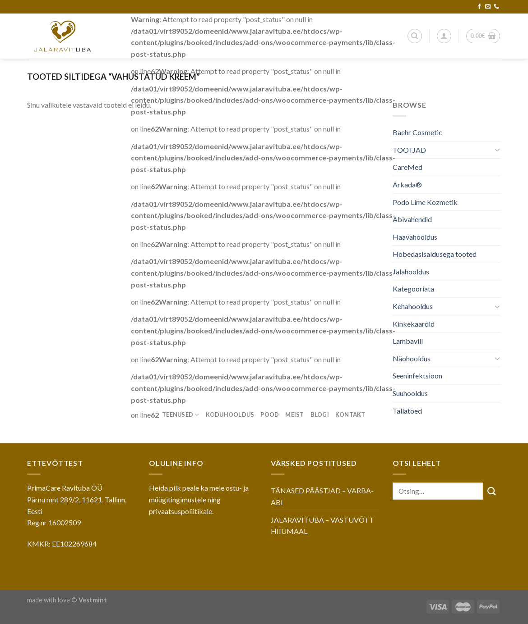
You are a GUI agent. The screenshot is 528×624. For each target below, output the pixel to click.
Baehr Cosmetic (417, 132)
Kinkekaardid (414, 323)
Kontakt (350, 414)
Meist (294, 414)
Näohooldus (412, 358)
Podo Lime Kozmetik (425, 202)
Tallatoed (407, 410)
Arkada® (407, 184)
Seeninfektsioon (417, 375)
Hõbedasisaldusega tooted (435, 254)
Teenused (180, 414)
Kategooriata (413, 288)
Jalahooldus (411, 271)
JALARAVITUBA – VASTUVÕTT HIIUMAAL (322, 525)
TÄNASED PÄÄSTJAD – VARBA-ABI (322, 496)
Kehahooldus (413, 306)
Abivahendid (412, 219)
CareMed (407, 167)
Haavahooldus (415, 236)
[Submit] (492, 491)
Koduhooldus (230, 414)
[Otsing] (415, 36)
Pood (269, 414)
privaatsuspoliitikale (180, 511)
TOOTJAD (409, 150)
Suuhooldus (410, 393)
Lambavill (408, 341)
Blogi (319, 414)
